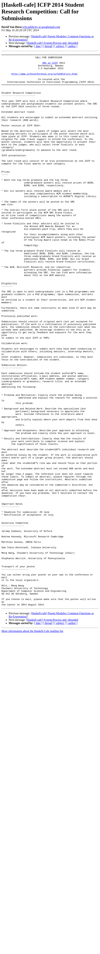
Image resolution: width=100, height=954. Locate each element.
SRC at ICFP (50, 65)
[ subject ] (60, 46)
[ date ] (38, 46)
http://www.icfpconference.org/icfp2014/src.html (44, 78)
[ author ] (72, 46)
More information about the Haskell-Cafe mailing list (32, 741)
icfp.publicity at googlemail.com (41, 26)
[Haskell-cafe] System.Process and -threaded (52, 42)
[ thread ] (48, 46)
